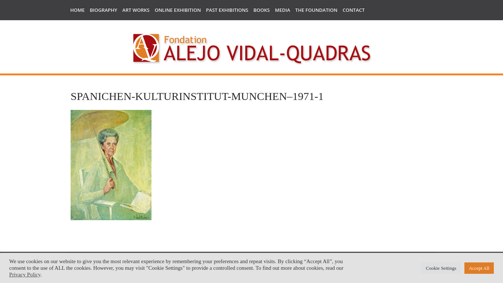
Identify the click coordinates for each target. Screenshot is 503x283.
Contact (354, 10)
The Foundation (316, 10)
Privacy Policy (24, 274)
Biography (103, 10)
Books (261, 10)
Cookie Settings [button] (441, 268)
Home (77, 10)
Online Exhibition (178, 10)
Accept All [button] (479, 268)
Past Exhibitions (227, 10)
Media (282, 10)
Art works (136, 10)
